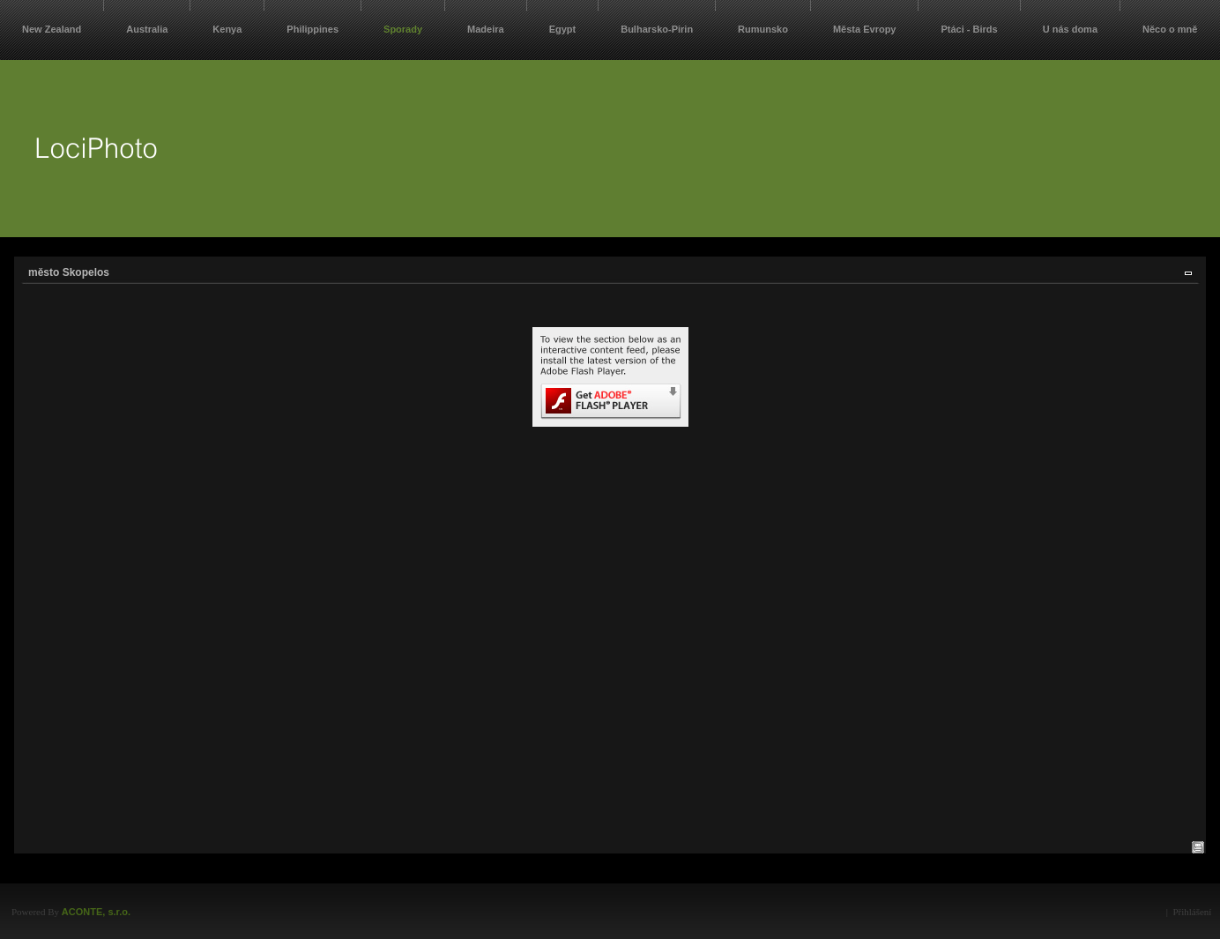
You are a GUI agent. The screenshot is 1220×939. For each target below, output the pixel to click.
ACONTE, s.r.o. (96, 911)
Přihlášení (1191, 911)
